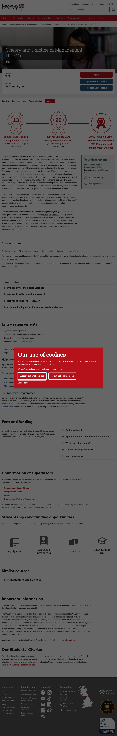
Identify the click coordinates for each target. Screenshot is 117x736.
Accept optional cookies (32, 376)
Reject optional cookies (62, 376)
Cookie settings (24, 383)
